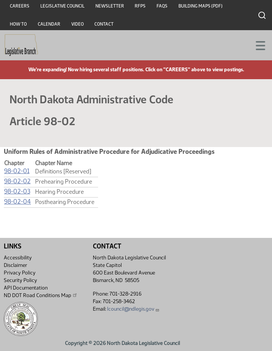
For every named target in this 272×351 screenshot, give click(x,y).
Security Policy (20, 280)
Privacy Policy (19, 273)
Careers (19, 6)
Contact (104, 24)
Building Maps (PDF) (200, 6)
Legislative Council (62, 6)
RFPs (140, 6)
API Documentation (26, 288)
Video (77, 24)
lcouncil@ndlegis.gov (133, 309)
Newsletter (109, 6)
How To (18, 24)
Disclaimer (15, 265)
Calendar (49, 24)
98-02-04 (17, 201)
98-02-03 (17, 191)
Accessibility (18, 257)
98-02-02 (17, 181)
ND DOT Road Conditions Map (41, 295)
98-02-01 (16, 171)
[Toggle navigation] (257, 44)
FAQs (162, 6)
